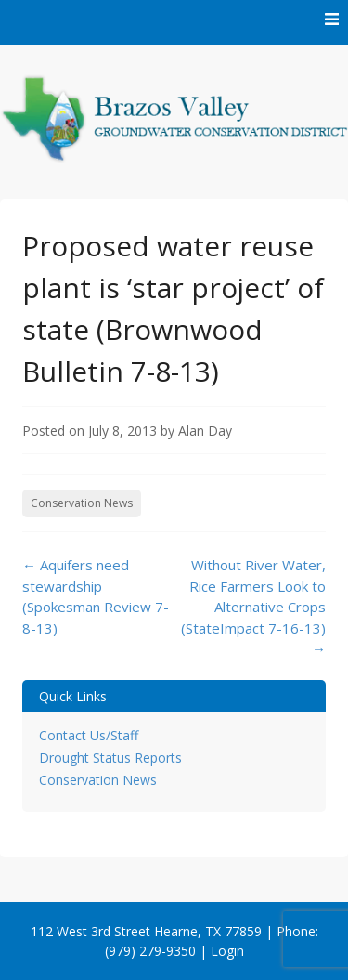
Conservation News (82, 503)
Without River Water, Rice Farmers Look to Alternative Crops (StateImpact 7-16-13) (253, 606)
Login (227, 951)
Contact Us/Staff (88, 735)
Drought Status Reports (110, 757)
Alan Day (205, 430)
